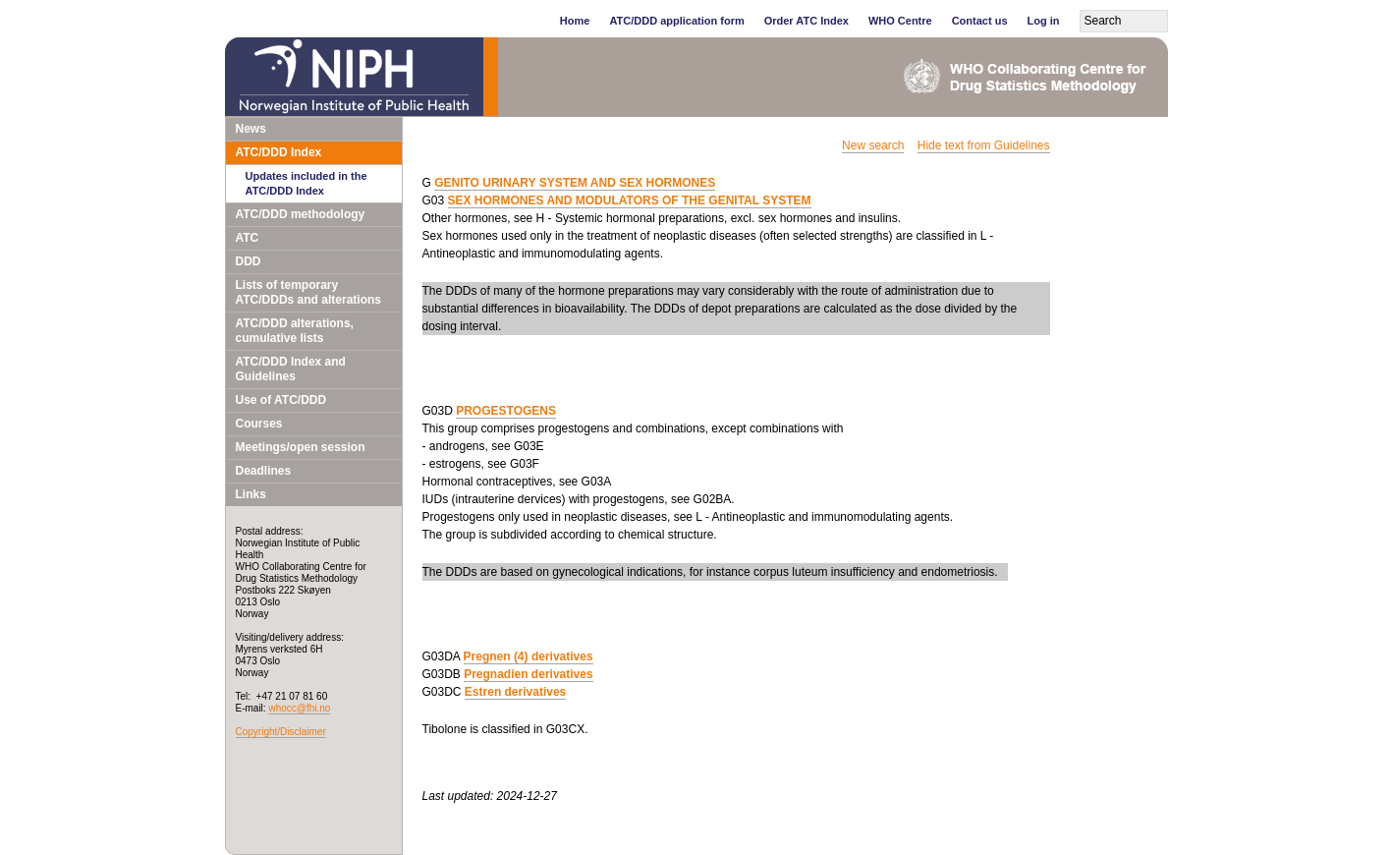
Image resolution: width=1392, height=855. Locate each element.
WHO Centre (900, 21)
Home (575, 21)
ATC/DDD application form (676, 21)
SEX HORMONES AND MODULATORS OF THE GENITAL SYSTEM (629, 200)
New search (873, 145)
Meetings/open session (300, 447)
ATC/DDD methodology (300, 214)
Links (251, 494)
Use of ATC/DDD (281, 400)
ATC (247, 238)
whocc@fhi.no (299, 708)
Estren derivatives (515, 692)
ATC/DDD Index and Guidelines (291, 369)
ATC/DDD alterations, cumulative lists (295, 330)
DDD (248, 261)
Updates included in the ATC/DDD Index (306, 183)
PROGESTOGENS (506, 411)
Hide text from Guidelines (984, 145)
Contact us (980, 21)
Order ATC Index (806, 21)
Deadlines (264, 471)
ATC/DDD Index (279, 152)
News (251, 129)
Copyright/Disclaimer (281, 731)
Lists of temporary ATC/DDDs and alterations (308, 292)
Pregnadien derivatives (528, 674)
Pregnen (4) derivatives (528, 656)
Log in (1044, 21)
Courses (259, 423)
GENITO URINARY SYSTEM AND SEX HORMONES (574, 183)
